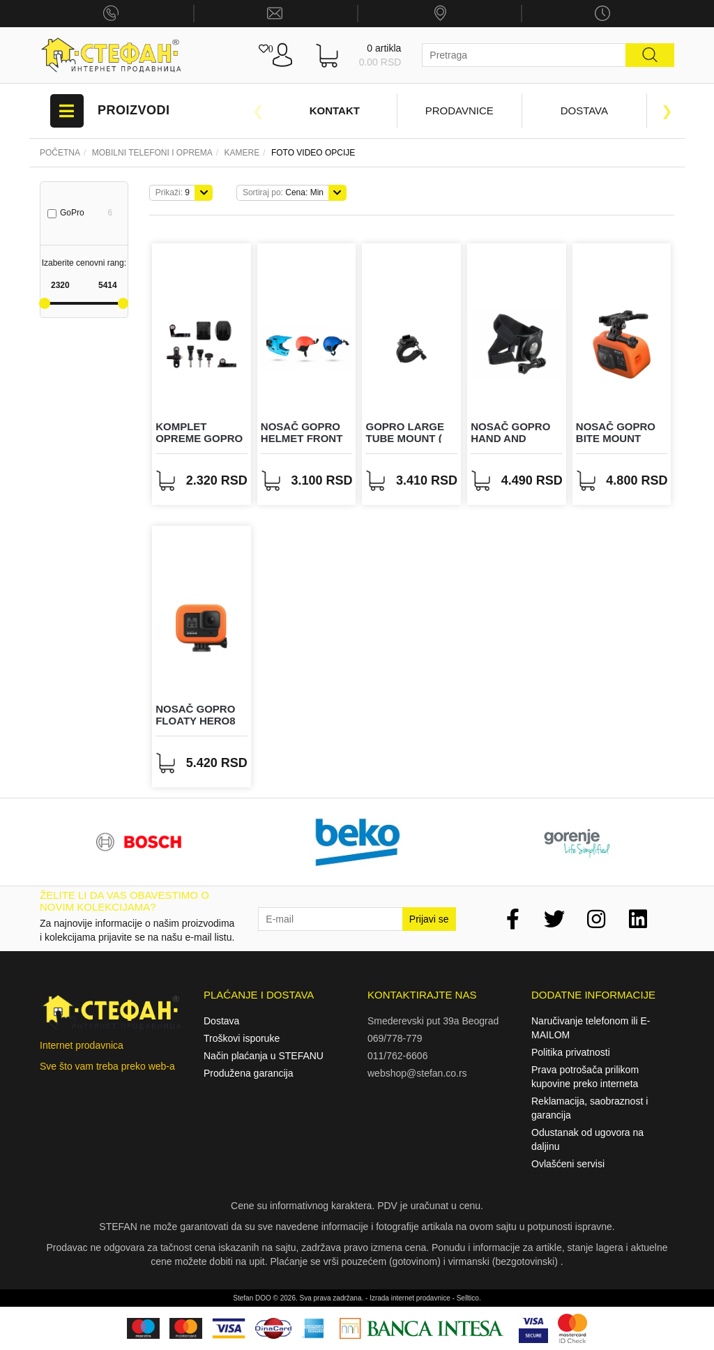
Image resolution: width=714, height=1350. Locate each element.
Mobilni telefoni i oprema (152, 153)
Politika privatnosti (570, 1052)
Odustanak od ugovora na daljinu (587, 1139)
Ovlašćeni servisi (568, 1163)
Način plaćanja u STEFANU (264, 1055)
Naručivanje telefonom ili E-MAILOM (590, 1027)
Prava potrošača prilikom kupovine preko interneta (585, 1076)
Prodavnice (459, 110)
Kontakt (335, 110)
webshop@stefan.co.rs (417, 1073)
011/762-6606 (397, 1055)
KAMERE (242, 153)
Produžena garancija (248, 1073)
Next (667, 111)
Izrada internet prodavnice (410, 1298)
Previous (258, 111)
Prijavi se (429, 919)
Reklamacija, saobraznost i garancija (589, 1108)
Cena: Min (283, 192)
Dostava (584, 110)
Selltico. (469, 1298)
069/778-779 (395, 1038)
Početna (60, 153)
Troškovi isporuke (242, 1038)
